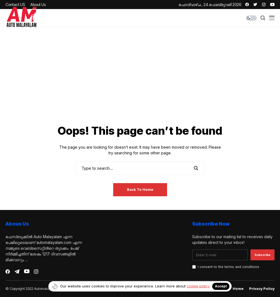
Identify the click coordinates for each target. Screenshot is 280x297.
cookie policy (198, 286)
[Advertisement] (140, 82)
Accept (221, 286)
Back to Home (140, 189)
